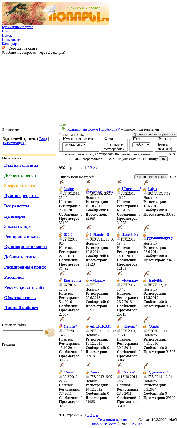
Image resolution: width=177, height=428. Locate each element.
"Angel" (154, 326)
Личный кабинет (21, 307)
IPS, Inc (136, 424)
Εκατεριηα (72, 280)
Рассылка (14, 277)
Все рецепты (16, 205)
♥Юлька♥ (129, 280)
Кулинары (14, 216)
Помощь (8, 31)
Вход (43, 139)
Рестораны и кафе (22, 236)
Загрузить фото (19, 185)
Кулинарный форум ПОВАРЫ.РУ (93, 129)
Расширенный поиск (25, 267)
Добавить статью (21, 256)
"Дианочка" (158, 372)
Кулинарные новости (25, 246)
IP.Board (110, 424)
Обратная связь (20, 297)
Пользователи (13, 39)
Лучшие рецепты (21, 195)
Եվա (152, 189)
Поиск (7, 35)
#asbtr (69, 189)
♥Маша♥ (97, 280)
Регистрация (13, 143)
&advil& (155, 280)
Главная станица (21, 165)
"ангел (96, 372)
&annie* (70, 326)
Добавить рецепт (21, 175)
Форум (97, 424)
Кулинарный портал (17, 27)
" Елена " (129, 326)
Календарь (10, 44)
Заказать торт (18, 226)
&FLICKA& (100, 326)
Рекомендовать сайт (24, 287)
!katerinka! (130, 235)
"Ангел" (128, 372)
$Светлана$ (131, 189)
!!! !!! (68, 235)
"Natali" (71, 372)
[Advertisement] (88, 91)
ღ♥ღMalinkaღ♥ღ (158, 238)
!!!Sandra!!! (99, 235)
